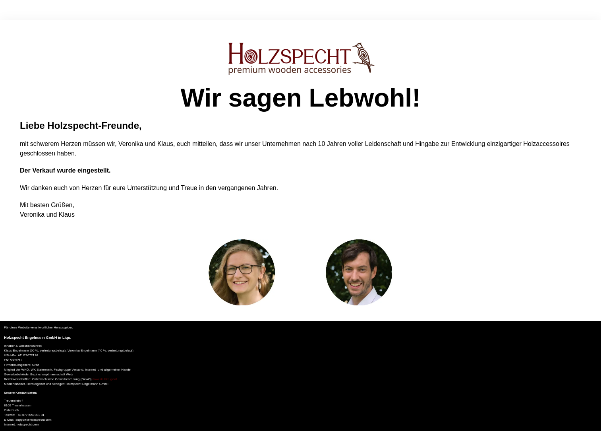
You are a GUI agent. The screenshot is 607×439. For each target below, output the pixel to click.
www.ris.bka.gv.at (105, 379)
